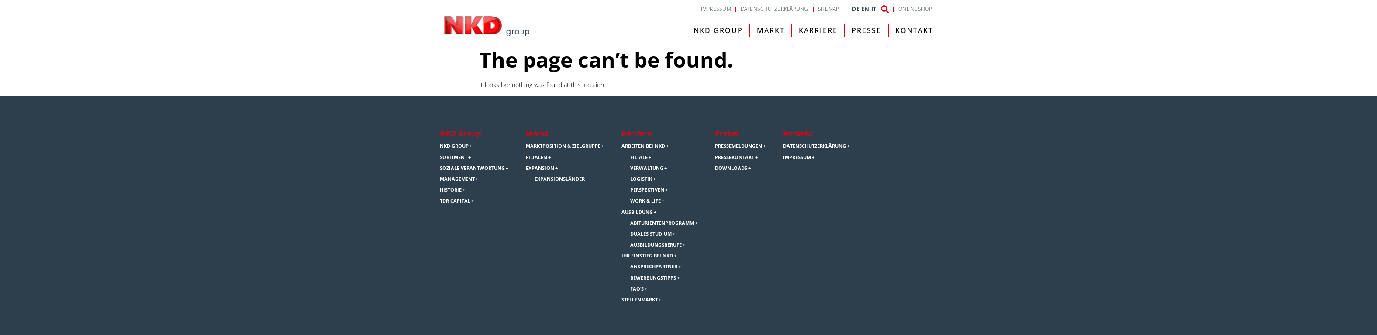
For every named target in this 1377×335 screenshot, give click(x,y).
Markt (771, 30)
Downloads (731, 168)
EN (865, 9)
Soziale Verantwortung (472, 168)
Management (457, 179)
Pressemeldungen (738, 146)
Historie (451, 190)
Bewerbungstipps (653, 278)
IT (873, 9)
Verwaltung (646, 168)
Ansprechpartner (653, 267)
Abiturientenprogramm (662, 223)
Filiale (639, 157)
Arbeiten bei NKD (643, 146)
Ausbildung (637, 212)
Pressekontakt (734, 157)
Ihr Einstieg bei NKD (647, 256)
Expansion (540, 168)
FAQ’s (637, 289)
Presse (866, 30)
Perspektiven (647, 190)
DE (855, 9)
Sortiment (453, 157)
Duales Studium (651, 234)
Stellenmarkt (639, 300)
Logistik (641, 179)
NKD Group (718, 30)
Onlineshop (915, 9)
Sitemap (828, 9)
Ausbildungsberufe (656, 245)
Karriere (818, 30)
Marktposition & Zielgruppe (563, 146)
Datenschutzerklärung (774, 9)
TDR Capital (455, 201)
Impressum (716, 9)
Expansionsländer (560, 179)
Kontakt (914, 30)
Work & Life (645, 201)
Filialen (536, 157)
